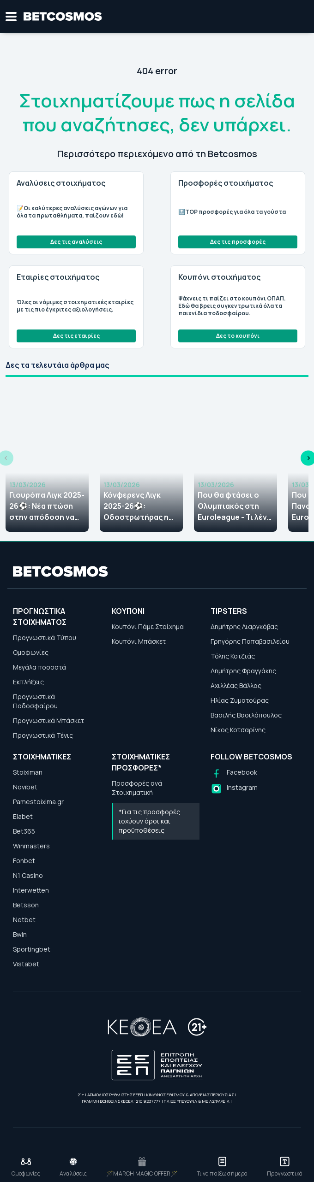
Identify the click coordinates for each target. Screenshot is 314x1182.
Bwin (20, 934)
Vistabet (26, 963)
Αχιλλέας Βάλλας (236, 685)
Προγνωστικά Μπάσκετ (48, 720)
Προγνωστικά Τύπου (44, 637)
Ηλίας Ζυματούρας (240, 700)
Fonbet (24, 860)
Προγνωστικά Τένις (43, 735)
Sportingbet (31, 949)
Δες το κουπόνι (238, 336)
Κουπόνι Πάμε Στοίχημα (148, 626)
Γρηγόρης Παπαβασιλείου (250, 641)
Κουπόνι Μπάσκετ (139, 641)
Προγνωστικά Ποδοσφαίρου (35, 701)
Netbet (24, 919)
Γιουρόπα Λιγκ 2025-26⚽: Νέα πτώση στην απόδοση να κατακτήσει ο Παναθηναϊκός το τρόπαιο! (47, 506)
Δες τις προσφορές (238, 242)
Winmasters (31, 845)
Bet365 (24, 831)
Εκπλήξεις (28, 681)
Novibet (25, 786)
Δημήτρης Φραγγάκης (243, 670)
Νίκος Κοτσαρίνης (238, 729)
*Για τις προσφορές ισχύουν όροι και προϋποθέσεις (149, 821)
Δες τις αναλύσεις (76, 242)
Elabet (23, 816)
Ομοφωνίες (30, 652)
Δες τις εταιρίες (76, 336)
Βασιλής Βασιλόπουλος (246, 715)
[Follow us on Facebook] (234, 773)
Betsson (26, 904)
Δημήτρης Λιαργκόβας (244, 626)
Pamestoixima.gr (38, 801)
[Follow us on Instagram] (234, 788)
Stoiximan (27, 772)
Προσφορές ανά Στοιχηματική (137, 788)
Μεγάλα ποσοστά (39, 667)
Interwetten (31, 890)
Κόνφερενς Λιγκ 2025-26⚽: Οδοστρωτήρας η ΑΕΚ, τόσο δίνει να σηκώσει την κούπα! (140, 506)
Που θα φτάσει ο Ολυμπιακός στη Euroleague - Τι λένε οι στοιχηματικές (234, 506)
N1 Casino (28, 875)
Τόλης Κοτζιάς (233, 656)
